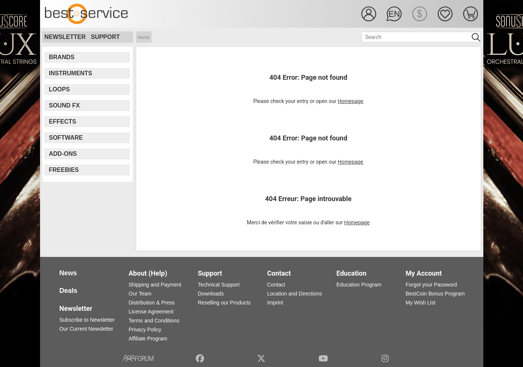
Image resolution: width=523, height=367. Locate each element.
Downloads (211, 294)
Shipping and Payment (155, 285)
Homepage (351, 101)
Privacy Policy (145, 330)
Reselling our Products (224, 303)
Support (105, 37)
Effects (62, 121)
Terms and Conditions (154, 321)
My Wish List (420, 303)
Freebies (64, 170)
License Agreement (151, 312)
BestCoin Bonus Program (435, 294)
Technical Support (219, 285)
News (68, 273)
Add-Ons (63, 154)
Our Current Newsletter (86, 329)
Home (144, 37)
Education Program (359, 285)
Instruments (70, 73)
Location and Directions (294, 294)
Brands (62, 57)
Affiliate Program (148, 339)
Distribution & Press (152, 303)
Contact (276, 285)
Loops (59, 89)
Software (66, 137)
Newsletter (65, 37)
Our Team (140, 294)
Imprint (275, 303)
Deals (68, 290)
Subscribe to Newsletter (87, 320)
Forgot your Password (431, 285)
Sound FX (64, 105)
